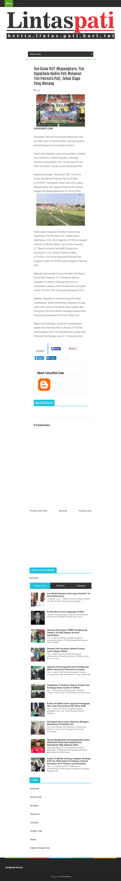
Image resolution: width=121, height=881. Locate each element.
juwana (34, 822)
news (33, 839)
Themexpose (65, 876)
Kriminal (34, 788)
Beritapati (34, 578)
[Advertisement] (61, 541)
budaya (34, 805)
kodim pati (36, 831)
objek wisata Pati (40, 847)
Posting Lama (85, 511)
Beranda (63, 511)
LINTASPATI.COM (43, 128)
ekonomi (35, 814)
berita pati (35, 797)
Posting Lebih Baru (39, 511)
